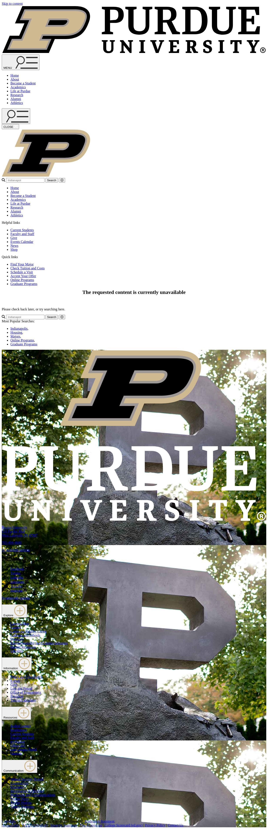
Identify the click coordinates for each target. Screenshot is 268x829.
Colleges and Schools (25, 635)
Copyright (9, 821)
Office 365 (17, 745)
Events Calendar (21, 242)
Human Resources (23, 647)
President (16, 696)
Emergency (18, 787)
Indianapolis (19, 328)
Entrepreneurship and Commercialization (39, 643)
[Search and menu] (20, 62)
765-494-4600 (11, 542)
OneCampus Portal (23, 749)
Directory (17, 639)
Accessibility (11, 825)
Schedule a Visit (21, 272)
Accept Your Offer (23, 276)
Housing (16, 332)
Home (14, 75)
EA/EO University (35, 825)
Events (15, 680)
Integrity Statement (64, 825)
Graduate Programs (23, 284)
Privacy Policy (155, 825)
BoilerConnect (20, 726)
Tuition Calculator (23, 700)
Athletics (16, 103)
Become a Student (23, 83)
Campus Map (19, 623)
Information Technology (27, 791)
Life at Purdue (20, 91)
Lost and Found (21, 688)
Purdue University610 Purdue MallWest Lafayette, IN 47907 (20, 531)
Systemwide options (16, 550)
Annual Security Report (26, 779)
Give (13, 238)
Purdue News (19, 799)
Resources (16, 713)
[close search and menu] (10, 126)
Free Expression (91, 825)
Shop (14, 249)
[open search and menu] (16, 116)
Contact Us (175, 825)
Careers (15, 627)
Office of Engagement (25, 692)
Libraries (16, 651)
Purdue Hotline (20, 802)
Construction (19, 783)
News (14, 245)
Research (16, 95)
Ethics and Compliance (26, 677)
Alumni (15, 99)
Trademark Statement (99, 821)
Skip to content (12, 3)
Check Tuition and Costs (27, 268)
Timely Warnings (22, 806)
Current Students (22, 230)
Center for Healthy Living (28, 631)
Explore (14, 611)
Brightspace (18, 730)
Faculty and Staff (22, 234)
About (14, 79)
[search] (25, 180)
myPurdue (17, 741)
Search (51, 180)
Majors (15, 336)
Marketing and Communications (32, 795)
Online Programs (22, 280)
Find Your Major (22, 264)
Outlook (16, 753)
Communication (19, 766)
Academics (18, 87)
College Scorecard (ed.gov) (124, 825)
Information (16, 664)
